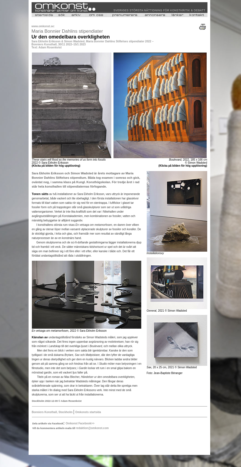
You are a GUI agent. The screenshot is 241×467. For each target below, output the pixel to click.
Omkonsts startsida (88, 412)
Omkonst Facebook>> (80, 423)
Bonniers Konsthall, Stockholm (52, 412)
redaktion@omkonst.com (92, 428)
